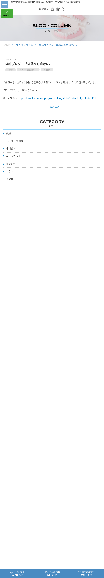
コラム (9, 171)
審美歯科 (11, 163)
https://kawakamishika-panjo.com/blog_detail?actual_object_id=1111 (57, 98)
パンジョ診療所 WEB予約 (52, 573)
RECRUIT (7, 13)
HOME (6, 45)
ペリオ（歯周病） (16, 141)
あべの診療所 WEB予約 (17, 574)
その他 (9, 179)
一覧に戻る (52, 107)
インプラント (13, 156)
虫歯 (8, 133)
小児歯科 (11, 148)
